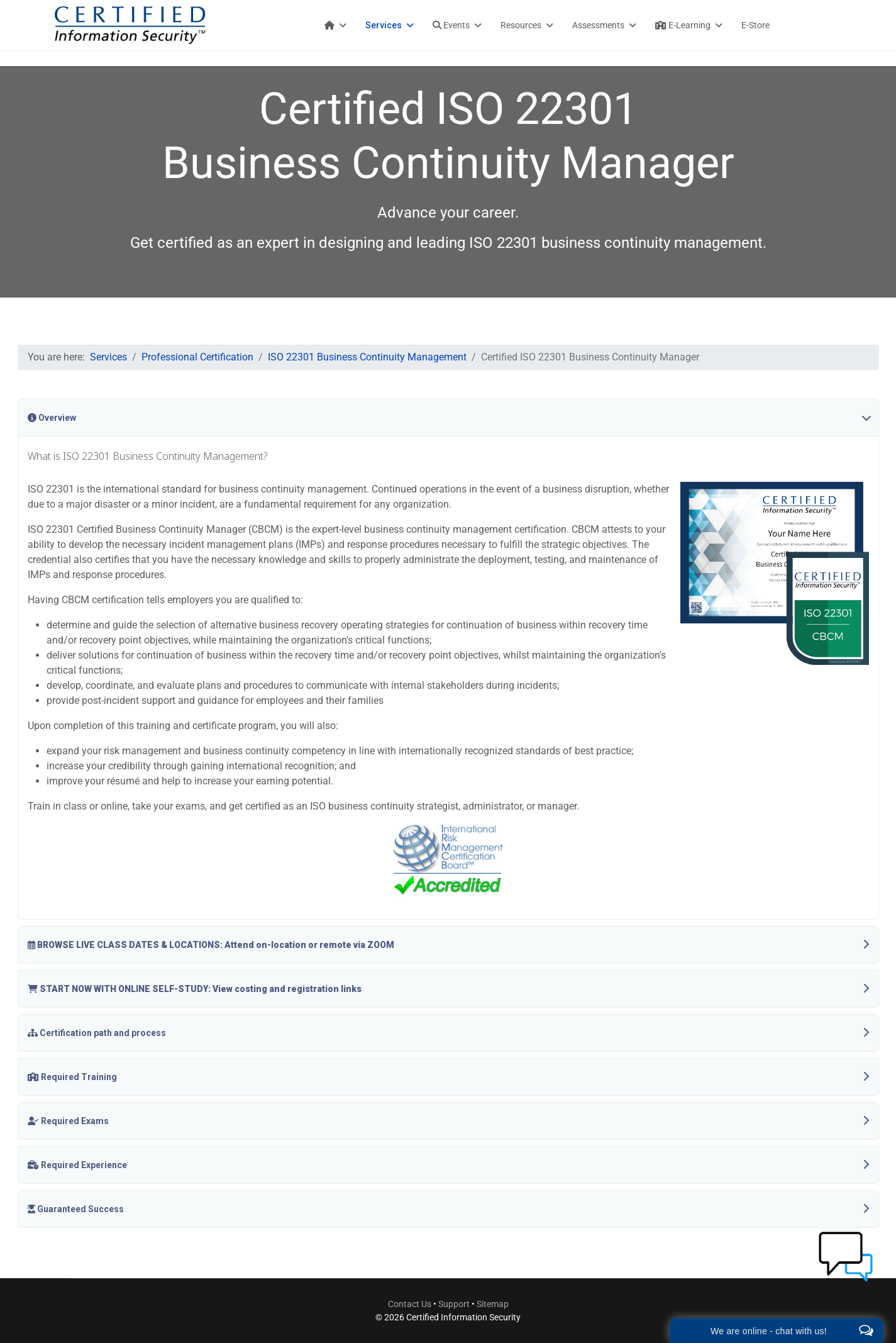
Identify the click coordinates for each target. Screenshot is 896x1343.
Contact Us (409, 1304)
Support (455, 1304)
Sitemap (493, 1304)
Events (451, 25)
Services (383, 25)
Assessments (598, 25)
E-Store (755, 25)
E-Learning (683, 25)
